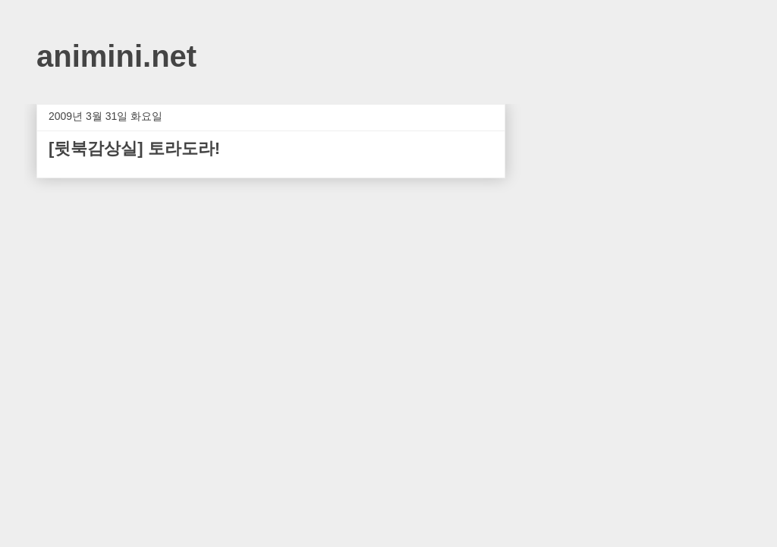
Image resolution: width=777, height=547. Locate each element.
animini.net (116, 56)
